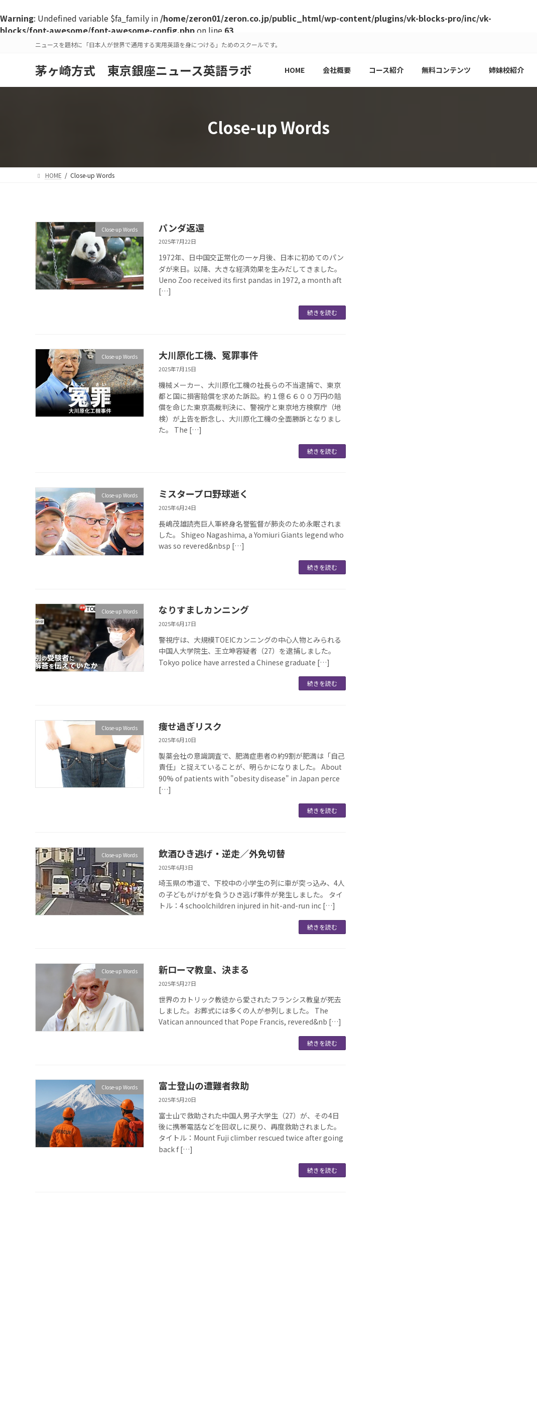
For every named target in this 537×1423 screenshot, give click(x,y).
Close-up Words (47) (412, 265)
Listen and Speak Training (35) (430, 285)
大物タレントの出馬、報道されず (432, 484)
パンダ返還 (181, 227)
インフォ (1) (398, 305)
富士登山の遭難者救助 (204, 1085)
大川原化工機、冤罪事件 (208, 354)
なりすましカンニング (204, 609)
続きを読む (322, 312)
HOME (97, 1265)
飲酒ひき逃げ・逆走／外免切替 (222, 853)
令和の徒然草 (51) (407, 326)
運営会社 (57, 1265)
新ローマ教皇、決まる (204, 969)
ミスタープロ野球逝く (203, 493)
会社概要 (194, 1265)
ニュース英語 (243, 1265)
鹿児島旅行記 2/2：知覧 (415, 398)
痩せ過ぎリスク (190, 726)
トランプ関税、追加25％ (416, 569)
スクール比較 (143, 1265)
